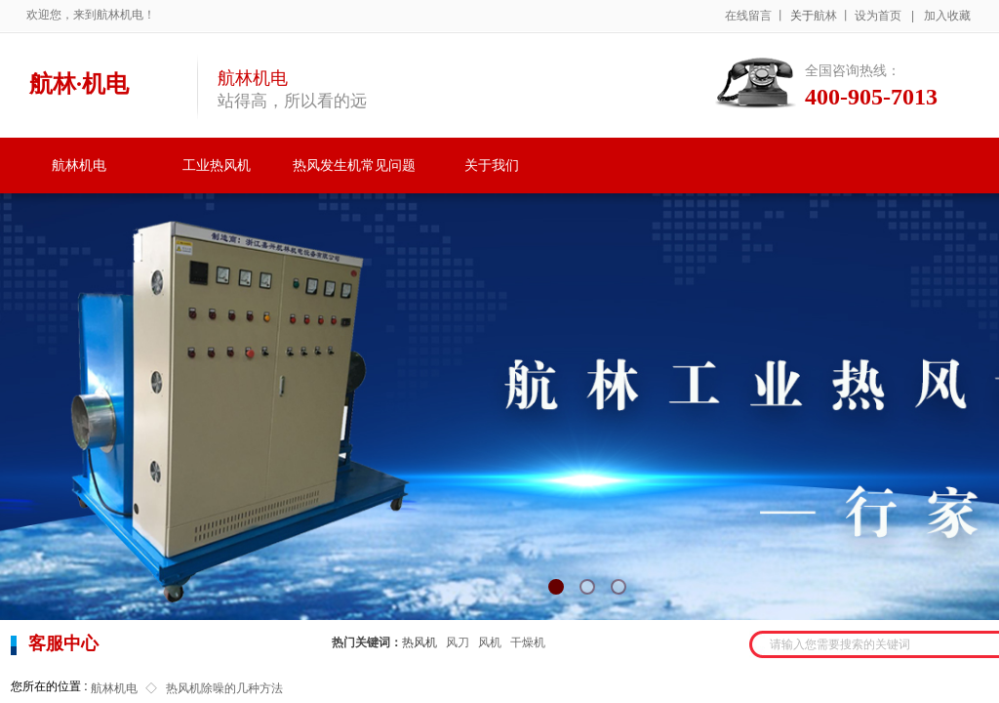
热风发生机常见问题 (354, 165)
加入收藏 (947, 15)
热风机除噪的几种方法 (224, 688)
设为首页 (878, 15)
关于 (802, 15)
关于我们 (491, 165)
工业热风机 (216, 165)
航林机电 (79, 165)
